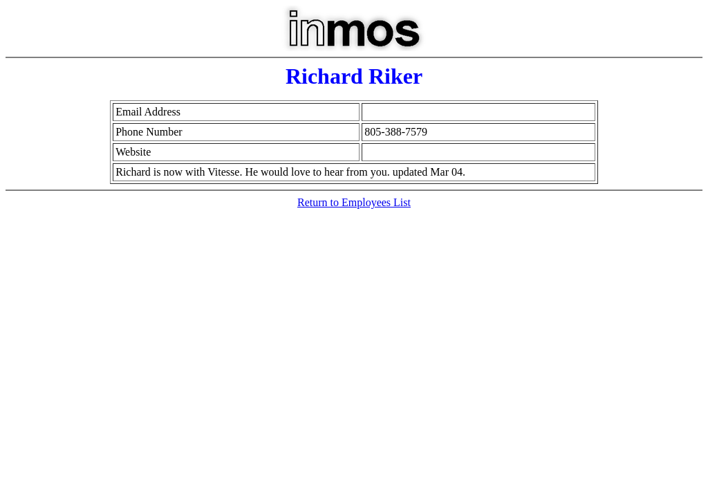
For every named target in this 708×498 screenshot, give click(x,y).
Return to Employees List (354, 202)
